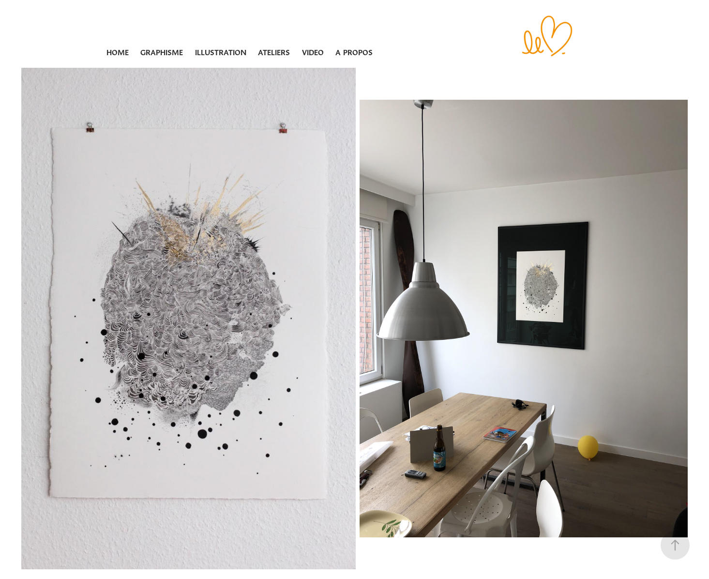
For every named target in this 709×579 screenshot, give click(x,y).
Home (117, 52)
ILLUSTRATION (220, 52)
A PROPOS (354, 52)
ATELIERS (274, 52)
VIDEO (313, 52)
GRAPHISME (161, 52)
